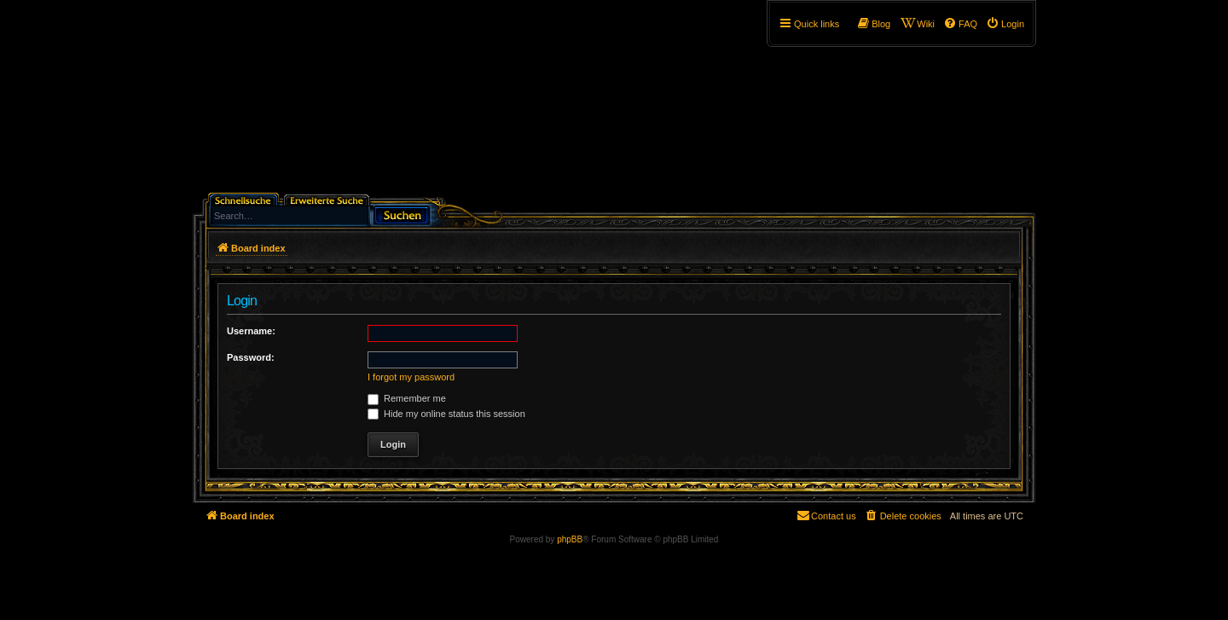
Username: (251, 331)
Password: (251, 357)
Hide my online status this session (446, 414)
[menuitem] (1005, 24)
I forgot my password (411, 377)
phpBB (569, 539)
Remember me (407, 398)
